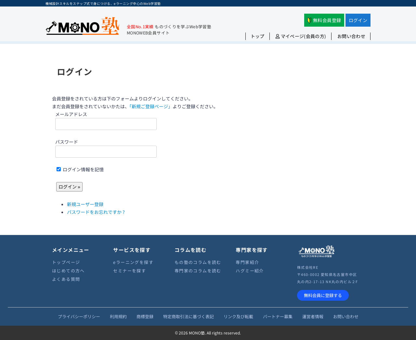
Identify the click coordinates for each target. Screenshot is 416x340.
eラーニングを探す (133, 262)
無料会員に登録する (323, 295)
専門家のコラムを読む (198, 271)
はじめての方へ (68, 271)
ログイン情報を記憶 (80, 169)
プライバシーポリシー (79, 316)
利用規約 (118, 316)
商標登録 (144, 316)
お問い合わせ (351, 36)
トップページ (66, 262)
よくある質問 (66, 279)
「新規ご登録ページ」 (151, 106)
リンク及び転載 (238, 316)
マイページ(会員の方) (301, 36)
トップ (258, 36)
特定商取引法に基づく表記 (188, 316)
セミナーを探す (129, 271)
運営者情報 (312, 316)
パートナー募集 (277, 316)
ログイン (358, 20)
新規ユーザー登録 (85, 204)
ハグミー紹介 (250, 271)
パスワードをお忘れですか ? (96, 212)
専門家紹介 (247, 262)
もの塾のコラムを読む (198, 262)
